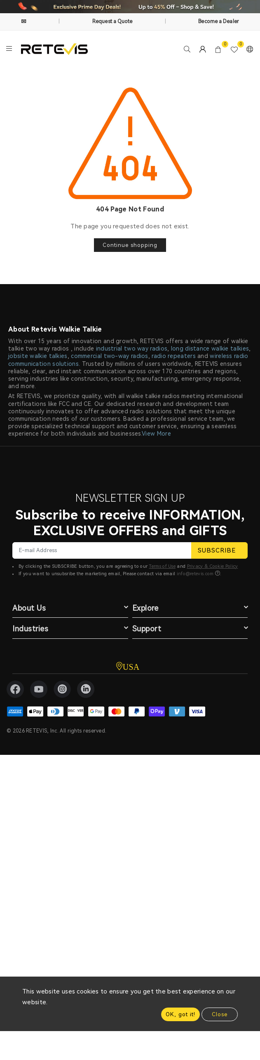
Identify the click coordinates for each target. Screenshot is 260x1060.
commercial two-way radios (109, 356)
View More (156, 433)
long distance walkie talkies (210, 348)
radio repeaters (174, 356)
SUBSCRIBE (219, 550)
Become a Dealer (218, 21)
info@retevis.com (195, 573)
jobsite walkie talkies (38, 356)
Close (219, 1014)
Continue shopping (130, 245)
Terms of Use (162, 566)
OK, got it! (180, 1014)
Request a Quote (112, 21)
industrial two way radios (132, 348)
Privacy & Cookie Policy (212, 566)
